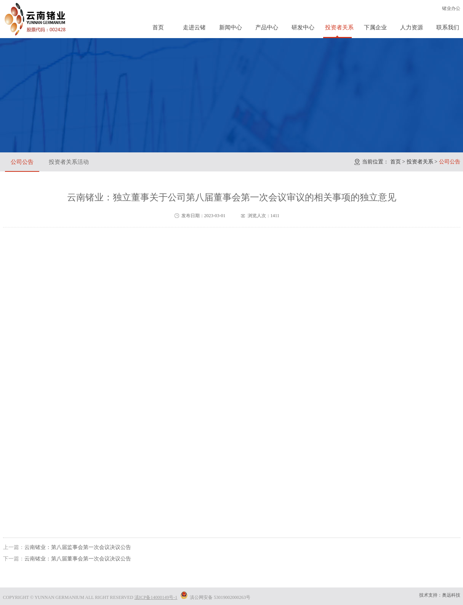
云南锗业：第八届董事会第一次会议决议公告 (77, 559)
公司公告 (22, 162)
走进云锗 (194, 27)
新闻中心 (230, 27)
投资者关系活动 (69, 162)
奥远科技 (451, 595)
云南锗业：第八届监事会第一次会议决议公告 (77, 547)
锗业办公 (451, 8)
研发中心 (303, 27)
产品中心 (266, 27)
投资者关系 (339, 27)
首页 (158, 27)
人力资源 (411, 27)
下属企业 (375, 27)
